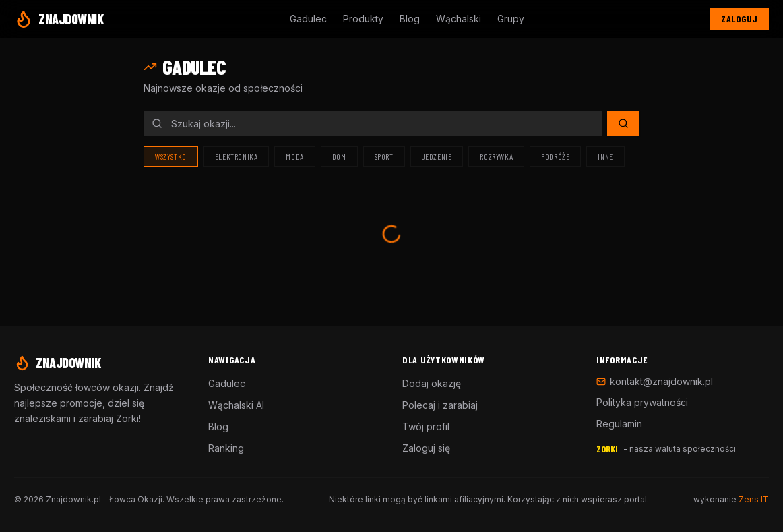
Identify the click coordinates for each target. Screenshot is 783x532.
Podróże (555, 156)
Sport (384, 156)
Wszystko (171, 156)
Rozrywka (496, 156)
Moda (294, 156)
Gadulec (308, 18)
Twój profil (425, 426)
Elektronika (236, 156)
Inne (605, 156)
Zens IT (754, 499)
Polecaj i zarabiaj (440, 405)
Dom (339, 156)
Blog (410, 18)
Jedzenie (437, 156)
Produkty (363, 18)
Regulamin (619, 424)
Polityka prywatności (642, 402)
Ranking (226, 448)
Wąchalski (458, 18)
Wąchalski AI (236, 405)
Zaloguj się (426, 448)
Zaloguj (739, 18)
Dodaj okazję (431, 383)
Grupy (510, 18)
